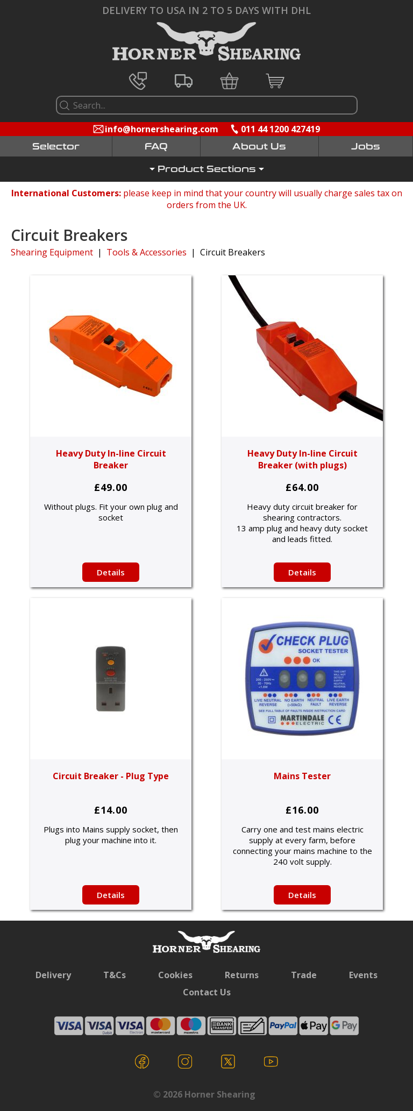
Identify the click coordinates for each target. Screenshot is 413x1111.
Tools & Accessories (146, 252)
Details (111, 572)
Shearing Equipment (52, 252)
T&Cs (114, 975)
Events (363, 975)
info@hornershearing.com (161, 129)
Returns (242, 975)
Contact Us (207, 992)
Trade (304, 975)
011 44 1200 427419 (280, 129)
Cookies (175, 975)
